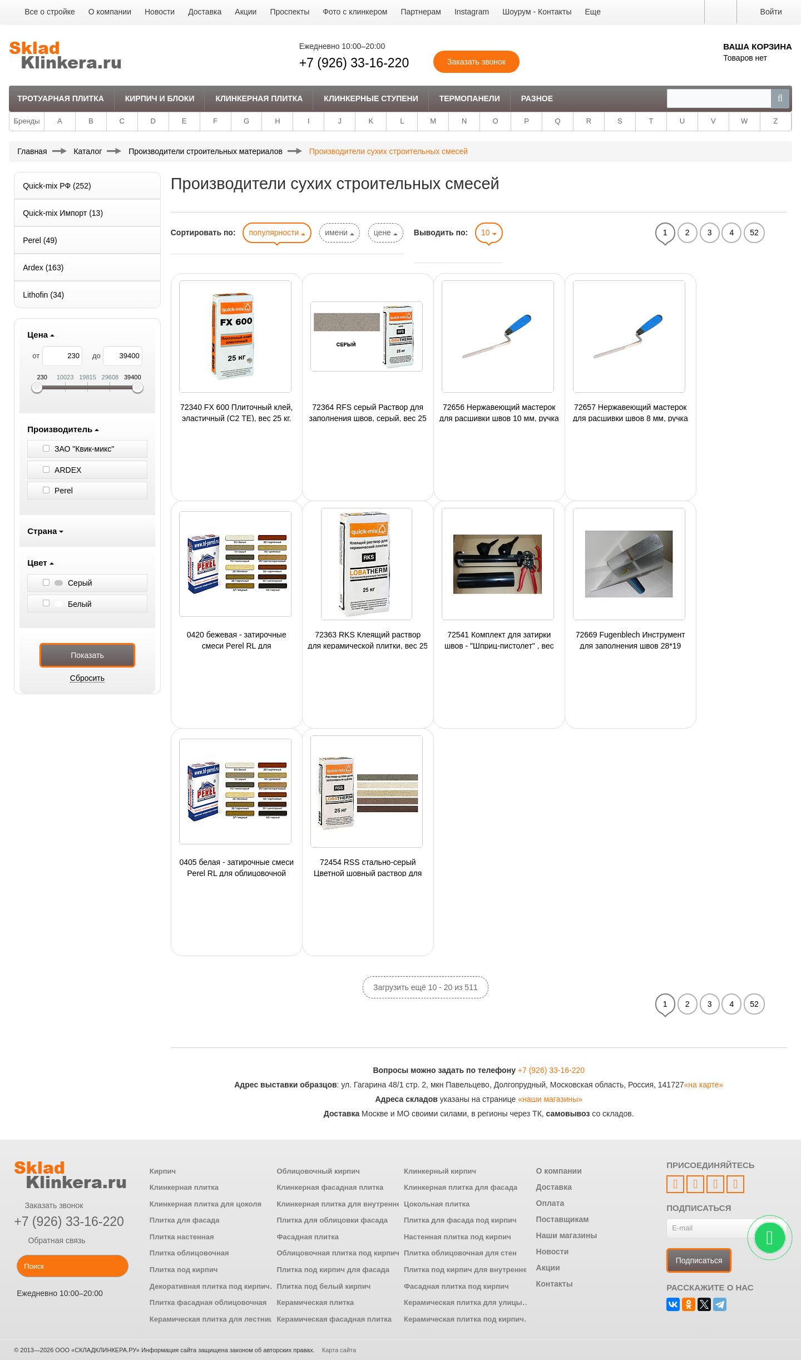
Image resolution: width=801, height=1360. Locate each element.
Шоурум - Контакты (536, 11)
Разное (537, 98)
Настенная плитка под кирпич (457, 1237)
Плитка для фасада (185, 1220)
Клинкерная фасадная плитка (329, 1187)
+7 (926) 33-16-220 (354, 63)
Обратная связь (49, 1240)
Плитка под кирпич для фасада (332, 1269)
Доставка (204, 11)
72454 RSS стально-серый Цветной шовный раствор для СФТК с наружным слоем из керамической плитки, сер (368, 867)
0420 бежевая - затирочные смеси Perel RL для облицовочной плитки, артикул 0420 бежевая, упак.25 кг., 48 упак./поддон (236, 639)
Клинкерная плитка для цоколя (205, 1204)
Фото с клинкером (355, 11)
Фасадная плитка (307, 1237)
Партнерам (420, 11)
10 (488, 232)
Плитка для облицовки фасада (332, 1220)
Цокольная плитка (436, 1204)
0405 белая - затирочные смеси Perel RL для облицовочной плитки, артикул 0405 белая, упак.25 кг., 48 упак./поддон (236, 867)
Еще (593, 11)
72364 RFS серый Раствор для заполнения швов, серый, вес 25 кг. (368, 412)
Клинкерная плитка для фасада (460, 1187)
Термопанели (469, 98)
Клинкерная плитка (259, 98)
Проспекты (289, 11)
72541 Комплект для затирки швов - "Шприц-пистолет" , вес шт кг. (499, 639)
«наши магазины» (550, 1099)
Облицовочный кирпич (317, 1171)
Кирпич (163, 1171)
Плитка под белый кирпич (323, 1286)
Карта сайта (339, 1350)
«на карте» (704, 1084)
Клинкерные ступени (371, 98)
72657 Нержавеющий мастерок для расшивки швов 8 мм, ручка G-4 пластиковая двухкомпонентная (630, 412)
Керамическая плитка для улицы (463, 1302)
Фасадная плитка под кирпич (456, 1286)
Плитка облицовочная (189, 1253)
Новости (160, 11)
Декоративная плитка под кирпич (210, 1286)
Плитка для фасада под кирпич (460, 1220)
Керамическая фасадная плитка (334, 1319)
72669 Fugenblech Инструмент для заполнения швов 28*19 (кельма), (630, 639)
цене (386, 232)
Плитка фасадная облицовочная (208, 1302)
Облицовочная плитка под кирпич (337, 1253)
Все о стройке (49, 11)
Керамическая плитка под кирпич (464, 1319)
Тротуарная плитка (60, 98)
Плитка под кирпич (184, 1269)
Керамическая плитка (315, 1302)
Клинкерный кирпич (440, 1171)
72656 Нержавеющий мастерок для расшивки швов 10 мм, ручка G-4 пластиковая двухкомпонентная (499, 412)
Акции (245, 11)
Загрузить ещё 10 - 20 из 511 (425, 987)
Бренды (26, 121)
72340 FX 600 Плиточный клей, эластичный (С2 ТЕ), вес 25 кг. (236, 412)
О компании (109, 11)
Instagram (471, 11)
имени (339, 232)
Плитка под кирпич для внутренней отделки (483, 1269)
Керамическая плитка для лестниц (212, 1319)
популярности (277, 232)
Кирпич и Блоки (160, 98)
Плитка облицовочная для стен (460, 1253)
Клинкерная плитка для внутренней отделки (356, 1204)
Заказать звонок (48, 1205)
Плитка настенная (182, 1237)
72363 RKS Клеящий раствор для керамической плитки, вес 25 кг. (368, 639)
